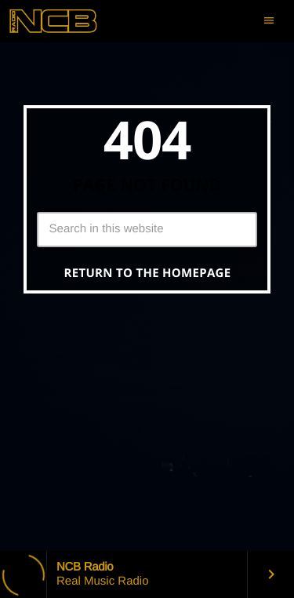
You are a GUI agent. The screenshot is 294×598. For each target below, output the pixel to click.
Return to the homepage (147, 273)
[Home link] (67, 21)
